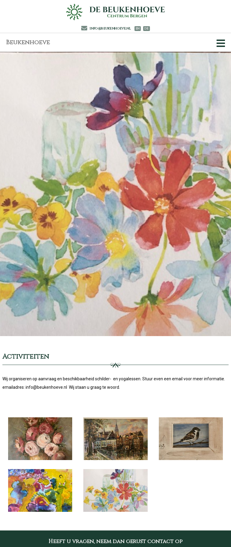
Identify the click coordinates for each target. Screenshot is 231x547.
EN (138, 29)
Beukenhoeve (28, 42)
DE (146, 29)
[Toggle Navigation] (219, 43)
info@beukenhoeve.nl (106, 28)
